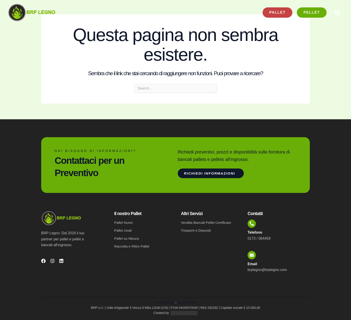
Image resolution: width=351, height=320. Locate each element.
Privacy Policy (164, 302)
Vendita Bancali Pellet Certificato (207, 221)
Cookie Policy (187, 302)
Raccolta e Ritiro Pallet (132, 245)
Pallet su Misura (127, 237)
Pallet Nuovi (123, 221)
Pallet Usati (123, 229)
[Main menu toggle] (337, 12)
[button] (277, 12)
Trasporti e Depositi (196, 229)
